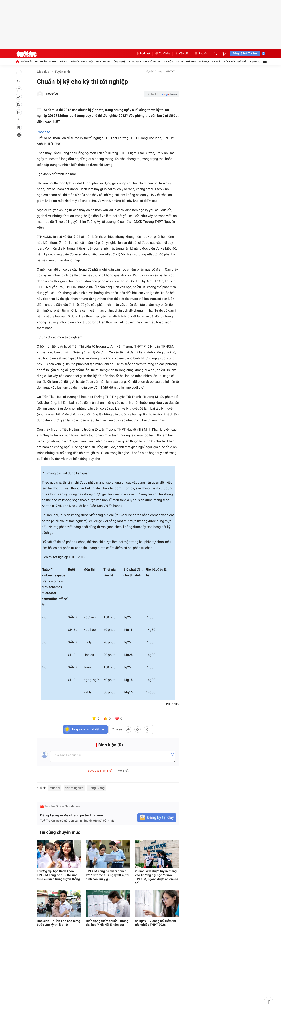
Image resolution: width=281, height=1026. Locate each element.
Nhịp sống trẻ (152, 61)
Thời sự (62, 61)
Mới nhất (26, 61)
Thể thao (191, 61)
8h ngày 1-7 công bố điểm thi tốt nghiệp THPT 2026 (155, 923)
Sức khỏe (229, 61)
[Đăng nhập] (223, 53)
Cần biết (182, 54)
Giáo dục (204, 61)
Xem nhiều (41, 61)
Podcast (143, 54)
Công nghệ (118, 61)
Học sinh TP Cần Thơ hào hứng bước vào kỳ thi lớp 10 (58, 923)
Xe (128, 61)
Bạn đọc (255, 61)
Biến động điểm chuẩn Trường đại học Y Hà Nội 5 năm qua (107, 923)
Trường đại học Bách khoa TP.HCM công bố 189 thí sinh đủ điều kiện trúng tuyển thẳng (58, 875)
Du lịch (136, 61)
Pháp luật (87, 61)
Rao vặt (201, 54)
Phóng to (43, 132)
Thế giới (74, 61)
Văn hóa (168, 61)
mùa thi (55, 788)
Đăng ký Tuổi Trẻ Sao (245, 53)
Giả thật (242, 61)
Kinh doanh (103, 61)
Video (52, 61)
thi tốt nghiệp (74, 788)
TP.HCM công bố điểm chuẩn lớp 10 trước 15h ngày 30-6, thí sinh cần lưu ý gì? (107, 875)
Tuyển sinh (62, 72)
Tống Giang (97, 788)
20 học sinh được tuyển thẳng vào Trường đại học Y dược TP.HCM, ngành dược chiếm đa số (156, 877)
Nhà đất (217, 61)
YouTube (162, 54)
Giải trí (179, 61)
